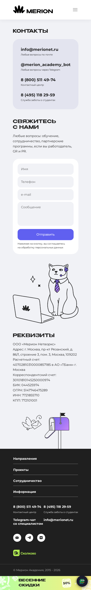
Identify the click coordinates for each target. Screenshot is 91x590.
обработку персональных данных (42, 247)
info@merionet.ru (39, 49)
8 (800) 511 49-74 (38, 79)
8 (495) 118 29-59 (38, 95)
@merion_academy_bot (46, 64)
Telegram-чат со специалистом (28, 522)
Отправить (45, 234)
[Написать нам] (82, 581)
